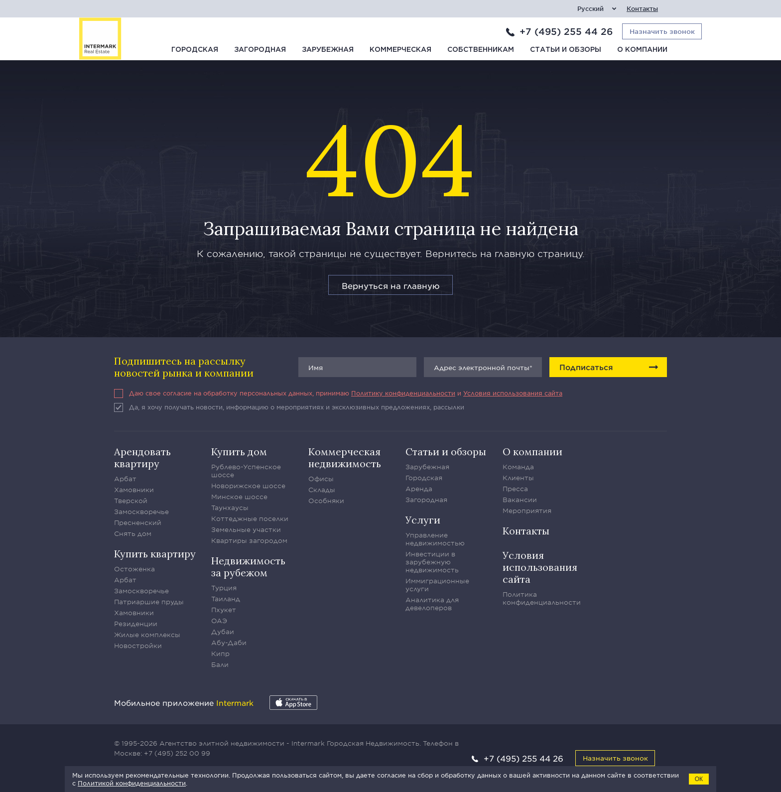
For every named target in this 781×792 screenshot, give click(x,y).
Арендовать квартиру (142, 457)
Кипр (220, 654)
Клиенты (518, 478)
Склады (321, 490)
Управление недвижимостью (435, 539)
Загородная (260, 50)
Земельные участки (246, 529)
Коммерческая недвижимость (344, 457)
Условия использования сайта (512, 393)
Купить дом (239, 451)
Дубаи (222, 632)
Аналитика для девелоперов (432, 604)
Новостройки (138, 646)
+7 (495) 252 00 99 (177, 753)
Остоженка (134, 569)
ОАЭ (219, 621)
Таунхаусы (230, 508)
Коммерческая (400, 50)
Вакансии (520, 500)
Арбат (125, 479)
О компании (642, 50)
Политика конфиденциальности (542, 598)
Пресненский (137, 523)
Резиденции (135, 624)
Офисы (321, 479)
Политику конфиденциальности (403, 393)
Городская (194, 50)
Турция (224, 588)
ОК (699, 779)
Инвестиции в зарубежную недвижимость (432, 562)
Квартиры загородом (249, 540)
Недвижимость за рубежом (248, 566)
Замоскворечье (141, 512)
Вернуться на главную (391, 285)
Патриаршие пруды (149, 602)
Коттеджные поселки (249, 519)
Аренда (418, 489)
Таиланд (225, 599)
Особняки (326, 501)
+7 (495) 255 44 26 (566, 31)
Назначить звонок (615, 758)
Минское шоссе (239, 497)
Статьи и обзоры (565, 50)
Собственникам (480, 50)
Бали (220, 664)
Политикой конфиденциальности (132, 783)
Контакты (642, 8)
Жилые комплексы (147, 635)
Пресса (515, 489)
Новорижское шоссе (248, 486)
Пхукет (223, 610)
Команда (518, 467)
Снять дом (132, 533)
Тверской (130, 501)
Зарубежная (328, 50)
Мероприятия (527, 511)
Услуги (422, 520)
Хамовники (134, 490)
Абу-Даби (229, 643)
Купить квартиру (155, 553)
